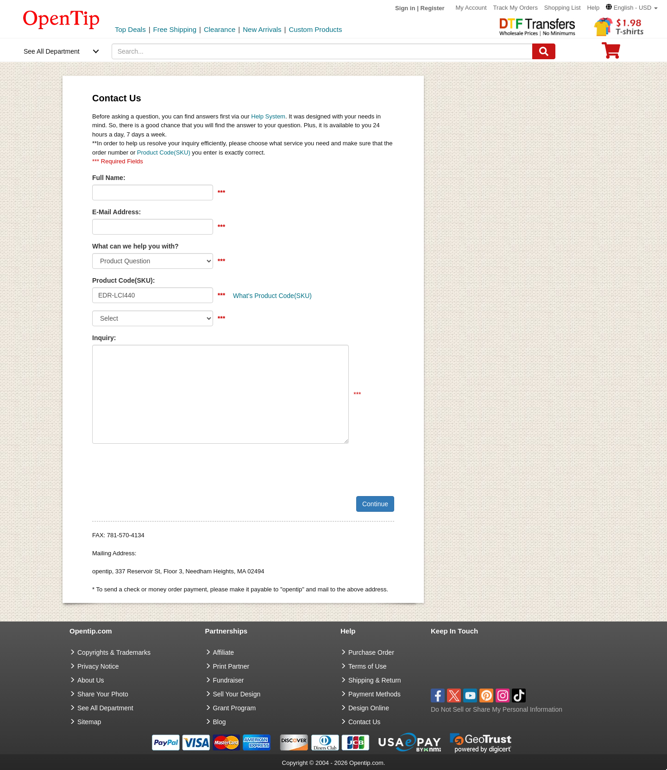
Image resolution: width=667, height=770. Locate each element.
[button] (632, 7)
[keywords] (322, 51)
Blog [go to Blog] (219, 722)
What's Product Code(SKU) (272, 295)
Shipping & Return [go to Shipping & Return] (374, 680)
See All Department (52, 51)
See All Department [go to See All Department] (105, 708)
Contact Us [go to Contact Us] (364, 722)
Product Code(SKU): (123, 280)
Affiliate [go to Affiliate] (223, 652)
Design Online (368, 708)
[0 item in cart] (611, 53)
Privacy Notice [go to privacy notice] (98, 666)
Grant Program (234, 708)
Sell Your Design (237, 694)
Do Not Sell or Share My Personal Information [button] (496, 709)
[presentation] (162, 469)
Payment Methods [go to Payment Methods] (374, 694)
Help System (268, 116)
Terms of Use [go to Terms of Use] (367, 666)
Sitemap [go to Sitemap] (89, 722)
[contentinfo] (61, 19)
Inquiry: (104, 338)
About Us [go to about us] (90, 680)
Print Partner (231, 666)
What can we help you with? (135, 246)
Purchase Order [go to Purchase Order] (371, 652)
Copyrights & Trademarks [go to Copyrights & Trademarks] (114, 652)
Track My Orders (515, 7)
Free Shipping (174, 29)
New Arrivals (262, 29)
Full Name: (109, 177)
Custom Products (315, 29)
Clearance (219, 29)
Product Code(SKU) (163, 152)
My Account (471, 7)
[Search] (543, 51)
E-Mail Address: (116, 212)
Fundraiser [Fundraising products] (228, 680)
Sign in (405, 8)
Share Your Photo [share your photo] (102, 694)
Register (433, 8)
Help (593, 7)
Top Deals (130, 29)
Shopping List (562, 7)
